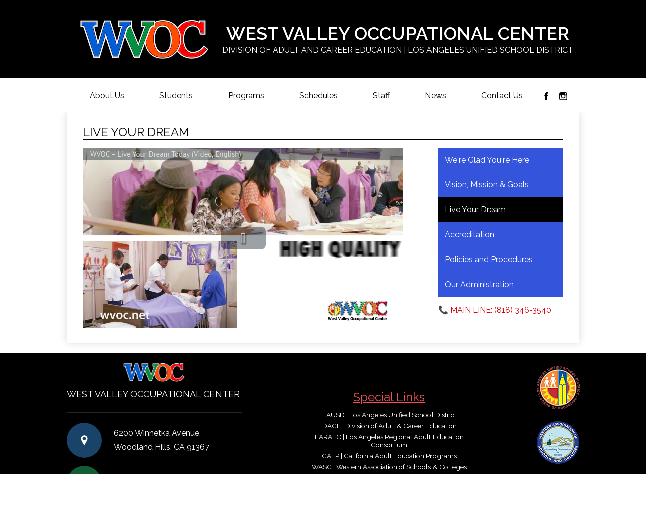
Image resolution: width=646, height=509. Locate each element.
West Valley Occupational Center (397, 39)
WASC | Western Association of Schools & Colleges (389, 467)
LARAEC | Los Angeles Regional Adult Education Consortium (389, 441)
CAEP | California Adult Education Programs (389, 456)
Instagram (563, 96)
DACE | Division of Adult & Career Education (389, 426)
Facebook (546, 96)
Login (558, 480)
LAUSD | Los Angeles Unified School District (389, 415)
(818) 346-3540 (169, 483)
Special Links (389, 397)
